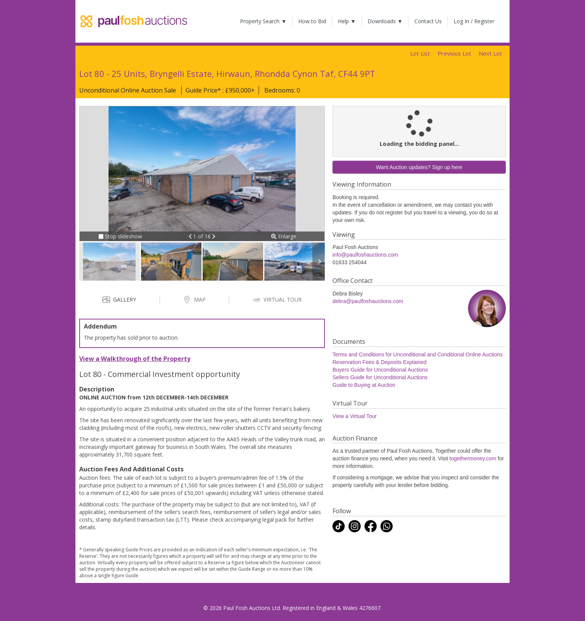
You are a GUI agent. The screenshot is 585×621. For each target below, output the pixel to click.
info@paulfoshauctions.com (365, 255)
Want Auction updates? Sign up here (419, 167)
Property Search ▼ (263, 21)
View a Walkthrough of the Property (134, 358)
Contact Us (428, 21)
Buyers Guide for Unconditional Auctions (380, 370)
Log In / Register (474, 21)
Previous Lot (454, 53)
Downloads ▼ (385, 21)
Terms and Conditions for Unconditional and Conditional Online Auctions (417, 354)
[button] (191, 236)
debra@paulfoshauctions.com (367, 301)
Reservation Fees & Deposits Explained (379, 362)
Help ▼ (347, 21)
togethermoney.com (472, 458)
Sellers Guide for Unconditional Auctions (380, 377)
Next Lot (490, 53)
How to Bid (312, 21)
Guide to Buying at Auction (363, 385)
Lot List (420, 53)
